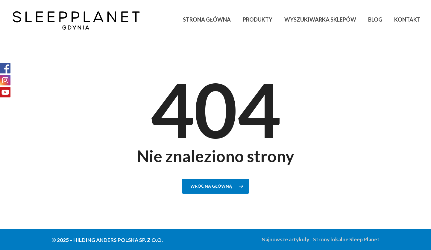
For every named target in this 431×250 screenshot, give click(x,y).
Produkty (257, 19)
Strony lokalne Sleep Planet (346, 239)
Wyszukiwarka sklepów (320, 19)
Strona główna (207, 19)
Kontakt (407, 19)
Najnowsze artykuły (285, 239)
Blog (375, 19)
